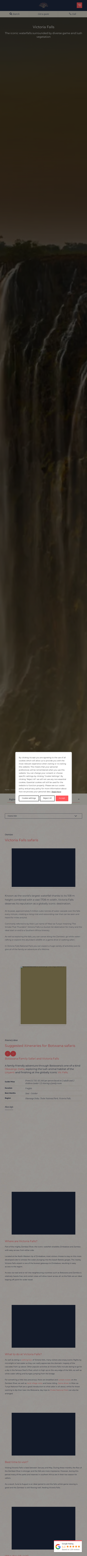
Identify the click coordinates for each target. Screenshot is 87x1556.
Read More (56, 792)
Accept (62, 798)
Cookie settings (29, 798)
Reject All (47, 798)
